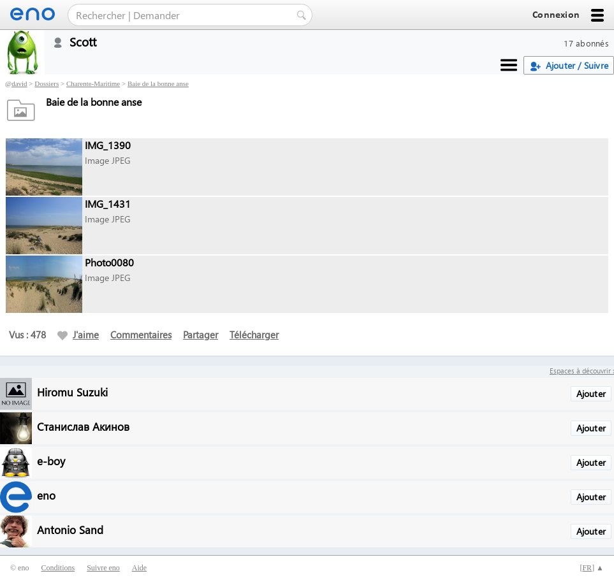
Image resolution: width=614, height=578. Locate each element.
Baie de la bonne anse (158, 83)
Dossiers (46, 83)
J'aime (78, 334)
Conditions (58, 567)
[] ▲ (592, 567)
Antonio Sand (70, 529)
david (19, 83)
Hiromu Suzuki (72, 391)
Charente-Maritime (93, 83)
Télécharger (254, 334)
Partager (200, 334)
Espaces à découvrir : (582, 370)
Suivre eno (103, 567)
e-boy (51, 460)
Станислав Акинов (83, 426)
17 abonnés (586, 43)
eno (46, 495)
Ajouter (591, 393)
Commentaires (141, 334)
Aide (139, 567)
